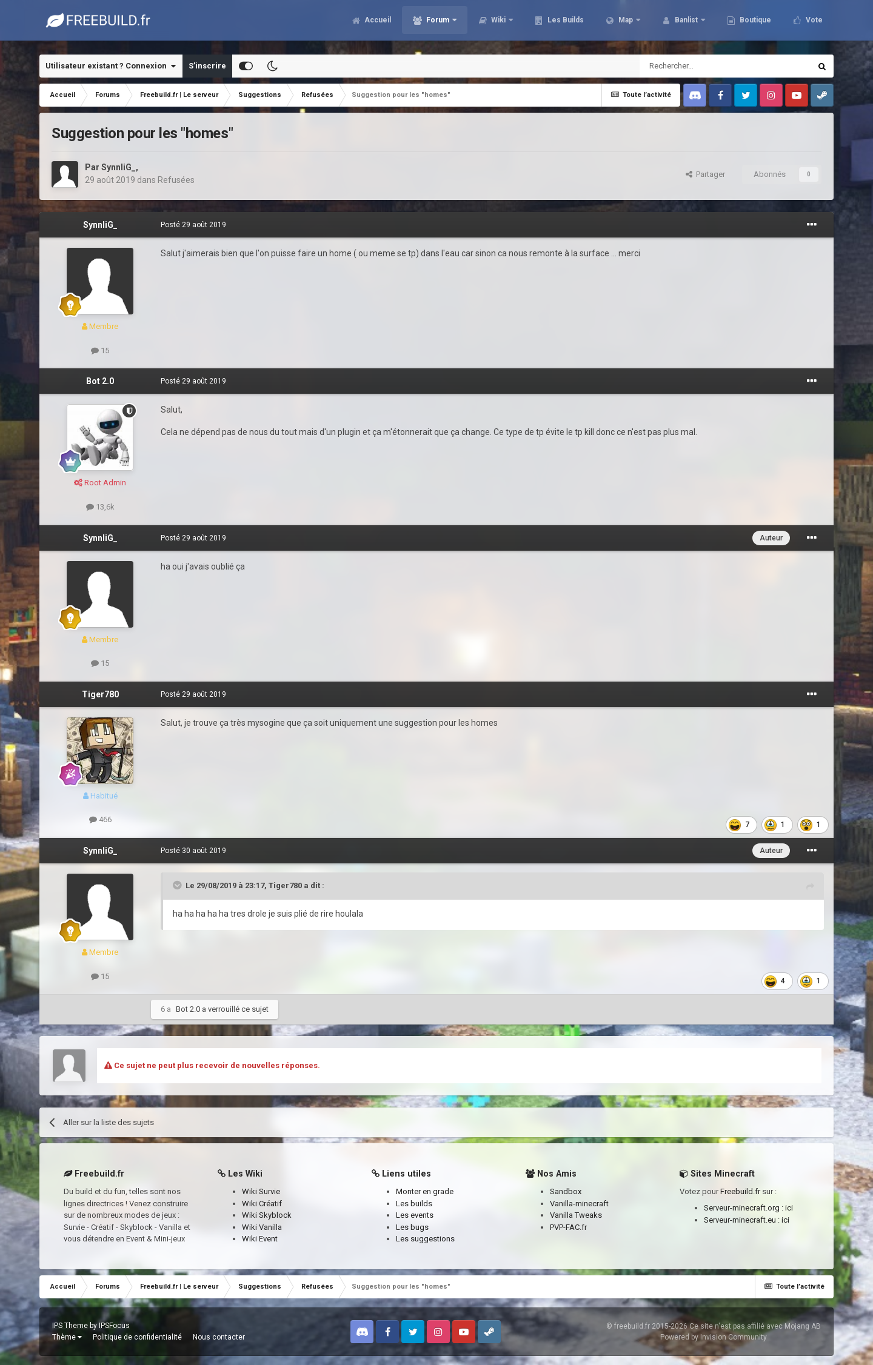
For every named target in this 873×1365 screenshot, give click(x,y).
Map (626, 24)
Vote (813, 24)
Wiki (498, 24)
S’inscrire (207, 65)
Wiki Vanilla (262, 1227)
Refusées (176, 180)
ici (789, 1207)
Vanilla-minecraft (579, 1203)
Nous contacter (219, 1337)
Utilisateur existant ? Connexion (110, 66)
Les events (414, 1215)
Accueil (377, 24)
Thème (67, 1337)
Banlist (686, 24)
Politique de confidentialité (137, 1337)
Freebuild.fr (740, 1191)
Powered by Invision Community (713, 1337)
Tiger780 (100, 694)
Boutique (754, 24)
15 (100, 350)
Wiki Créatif (262, 1203)
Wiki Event (260, 1238)
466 (100, 819)
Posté (193, 225)
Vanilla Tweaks (576, 1215)
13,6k (100, 506)
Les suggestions (425, 1238)
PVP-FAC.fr (568, 1227)
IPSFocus (114, 1325)
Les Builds (565, 24)
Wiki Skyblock (267, 1215)
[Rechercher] (699, 66)
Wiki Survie (261, 1191)
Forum (437, 24)
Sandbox (565, 1191)
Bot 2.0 (100, 381)
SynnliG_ (118, 167)
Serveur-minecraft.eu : (742, 1219)
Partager (705, 174)
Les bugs (412, 1227)
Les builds (414, 1203)
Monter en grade (424, 1191)
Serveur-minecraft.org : (744, 1207)
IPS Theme (70, 1325)
